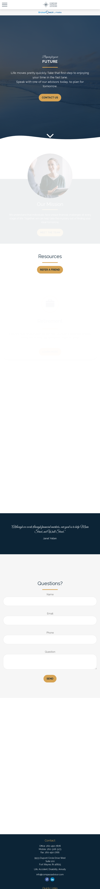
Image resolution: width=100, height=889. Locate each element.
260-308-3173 (54, 849)
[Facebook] (47, 879)
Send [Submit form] (50, 678)
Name (50, 594)
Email (50, 613)
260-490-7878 (53, 846)
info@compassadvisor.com (50, 874)
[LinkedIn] (52, 879)
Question (50, 651)
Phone (50, 632)
